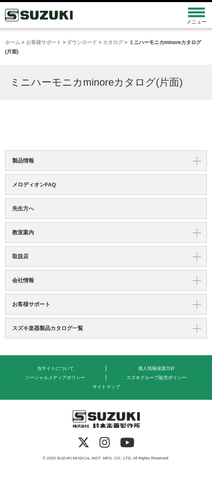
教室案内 (23, 232)
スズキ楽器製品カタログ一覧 (47, 328)
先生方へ (23, 208)
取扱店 (20, 256)
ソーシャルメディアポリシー (55, 377)
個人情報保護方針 (156, 368)
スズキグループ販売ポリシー (156, 377)
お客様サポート (31, 304)
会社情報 (23, 280)
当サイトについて (55, 368)
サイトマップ (106, 386)
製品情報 (23, 160)
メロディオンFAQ (34, 184)
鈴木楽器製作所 (81, 15)
